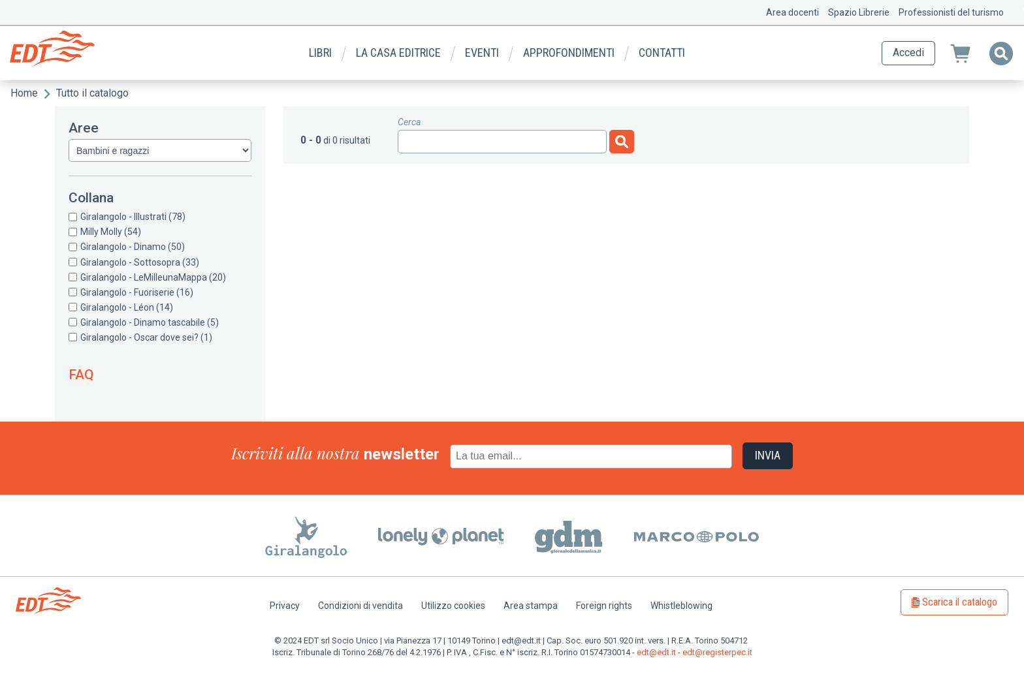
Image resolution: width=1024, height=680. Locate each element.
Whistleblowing (681, 605)
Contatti (662, 52)
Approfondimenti (569, 52)
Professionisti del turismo (951, 12)
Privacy (285, 605)
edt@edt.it (656, 652)
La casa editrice (398, 52)
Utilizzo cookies (453, 605)
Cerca (409, 122)
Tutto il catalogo (92, 93)
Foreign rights (604, 605)
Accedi (908, 52)
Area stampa (531, 605)
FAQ (81, 374)
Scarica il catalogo (959, 602)
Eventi (482, 52)
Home (24, 93)
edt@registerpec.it (717, 652)
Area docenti (792, 12)
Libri (320, 52)
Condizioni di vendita (360, 605)
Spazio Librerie (858, 12)
